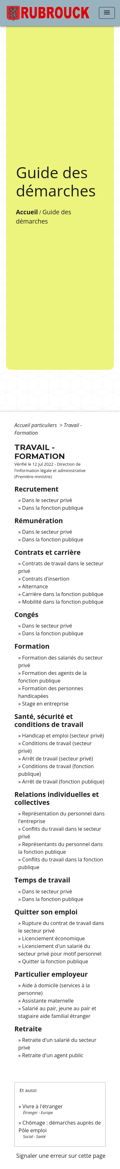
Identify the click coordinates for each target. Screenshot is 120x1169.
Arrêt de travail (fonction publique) (63, 781)
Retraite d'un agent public (52, 1055)
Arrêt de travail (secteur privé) (57, 758)
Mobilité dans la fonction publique (62, 601)
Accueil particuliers (36, 425)
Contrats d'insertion (45, 578)
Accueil (27, 212)
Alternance (35, 586)
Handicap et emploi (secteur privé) (63, 735)
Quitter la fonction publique (55, 961)
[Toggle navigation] (107, 13)
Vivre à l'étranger (42, 1106)
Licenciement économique (53, 938)
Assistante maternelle (48, 1000)
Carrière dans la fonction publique (62, 594)
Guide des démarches (43, 216)
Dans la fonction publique (52, 507)
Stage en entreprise (45, 703)
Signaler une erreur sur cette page (61, 1155)
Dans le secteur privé (47, 500)
